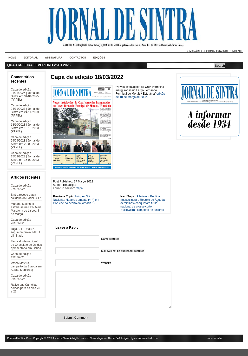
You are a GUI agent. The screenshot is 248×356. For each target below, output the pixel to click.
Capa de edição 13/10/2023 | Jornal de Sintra (25, 125)
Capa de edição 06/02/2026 (21, 277)
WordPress (27, 345)
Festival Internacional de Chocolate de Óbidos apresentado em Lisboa (26, 245)
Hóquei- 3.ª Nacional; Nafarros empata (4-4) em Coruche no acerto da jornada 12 (76, 200)
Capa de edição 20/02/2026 (21, 221)
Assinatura (53, 57)
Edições (99, 57)
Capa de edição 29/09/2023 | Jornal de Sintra (25, 141)
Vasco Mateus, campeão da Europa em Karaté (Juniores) (26, 266)
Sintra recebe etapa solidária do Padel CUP (26, 196)
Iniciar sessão (214, 345)
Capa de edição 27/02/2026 (21, 187)
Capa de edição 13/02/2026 (21, 255)
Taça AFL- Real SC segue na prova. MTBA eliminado (25, 232)
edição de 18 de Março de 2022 (140, 95)
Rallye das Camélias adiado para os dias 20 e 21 (25, 288)
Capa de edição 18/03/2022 (87, 77)
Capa (79, 188)
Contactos (77, 57)
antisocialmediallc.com (146, 345)
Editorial (31, 57)
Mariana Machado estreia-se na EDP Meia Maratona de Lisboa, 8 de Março (26, 209)
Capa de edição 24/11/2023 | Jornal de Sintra (25, 109)
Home (12, 57)
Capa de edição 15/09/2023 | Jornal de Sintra (25, 156)
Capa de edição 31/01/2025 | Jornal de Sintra (25, 93)
